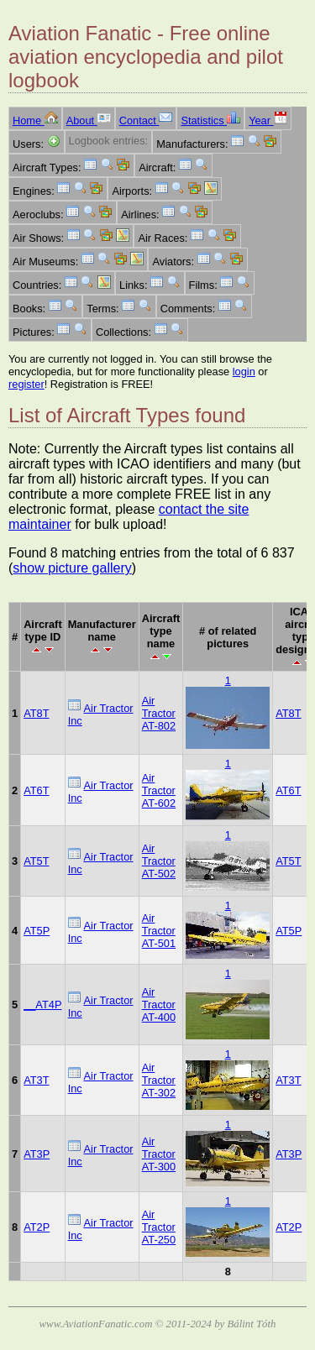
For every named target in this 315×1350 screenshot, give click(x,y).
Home (35, 120)
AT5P (37, 930)
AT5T (36, 861)
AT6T (36, 790)
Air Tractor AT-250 (159, 1227)
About (88, 120)
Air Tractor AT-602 (159, 790)
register (26, 384)
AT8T (36, 713)
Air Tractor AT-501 (159, 931)
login (244, 371)
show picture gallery (72, 568)
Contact (146, 120)
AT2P (37, 1227)
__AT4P (42, 1004)
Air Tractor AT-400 (159, 1004)
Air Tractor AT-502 (159, 861)
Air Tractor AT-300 (159, 1154)
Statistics (210, 120)
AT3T (36, 1080)
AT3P (37, 1154)
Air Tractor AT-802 (159, 713)
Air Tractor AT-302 (159, 1080)
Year (267, 120)
